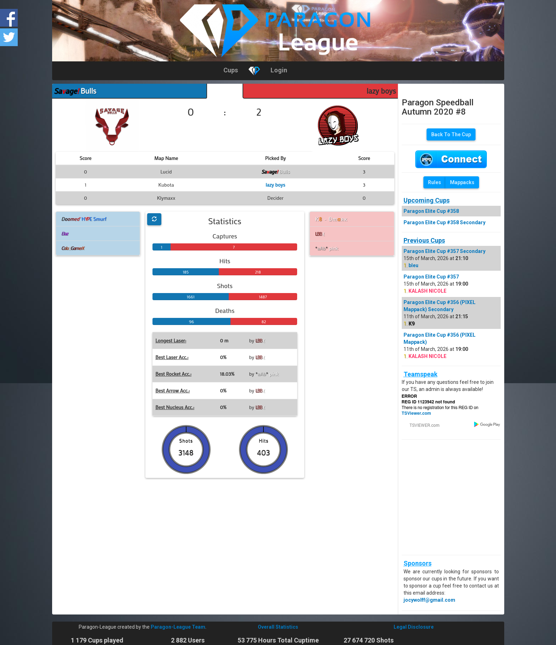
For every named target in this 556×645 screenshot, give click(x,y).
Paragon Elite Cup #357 (431, 277)
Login (279, 70)
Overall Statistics (278, 627)
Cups (230, 70)
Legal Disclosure (414, 627)
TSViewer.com (416, 413)
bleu (413, 265)
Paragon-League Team (178, 627)
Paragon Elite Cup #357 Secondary (444, 251)
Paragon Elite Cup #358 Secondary (444, 222)
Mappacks (462, 182)
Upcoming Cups (427, 200)
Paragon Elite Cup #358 (431, 211)
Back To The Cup (451, 134)
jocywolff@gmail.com (429, 600)
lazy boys (381, 91)
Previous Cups (424, 240)
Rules (434, 182)
